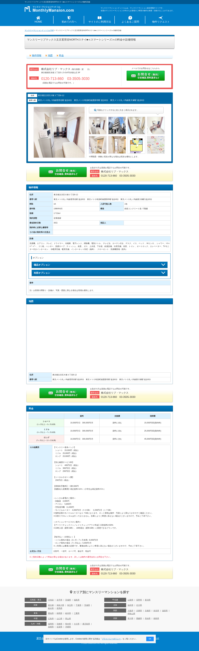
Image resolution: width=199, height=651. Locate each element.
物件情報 (36, 55)
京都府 (147, 611)
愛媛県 (139, 618)
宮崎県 (59, 624)
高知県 (147, 618)
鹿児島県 (86, 624)
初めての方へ (69, 21)
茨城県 (87, 605)
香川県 (130, 618)
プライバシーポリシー (111, 639)
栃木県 (51, 608)
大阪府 (130, 611)
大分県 (76, 624)
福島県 (76, 600)
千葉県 (78, 605)
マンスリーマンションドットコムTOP (39, 30)
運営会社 (41, 638)
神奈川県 (60, 605)
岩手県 (59, 600)
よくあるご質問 (130, 21)
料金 (61, 55)
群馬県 (59, 608)
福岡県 (51, 624)
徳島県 (156, 618)
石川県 (139, 605)
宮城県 (68, 600)
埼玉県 (70, 605)
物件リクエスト (161, 21)
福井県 (130, 605)
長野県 (139, 600)
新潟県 (147, 600)
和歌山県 (131, 614)
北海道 (51, 600)
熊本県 (68, 624)
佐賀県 (59, 627)
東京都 (51, 605)
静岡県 (59, 613)
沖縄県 (68, 627)
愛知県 (51, 613)
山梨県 (130, 600)
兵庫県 (139, 611)
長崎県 (51, 627)
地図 (50, 55)
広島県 (51, 619)
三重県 (76, 613)
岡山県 (68, 619)
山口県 (59, 619)
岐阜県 (68, 613)
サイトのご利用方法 (99, 21)
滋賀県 (165, 611)
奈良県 (156, 611)
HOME (38, 21)
